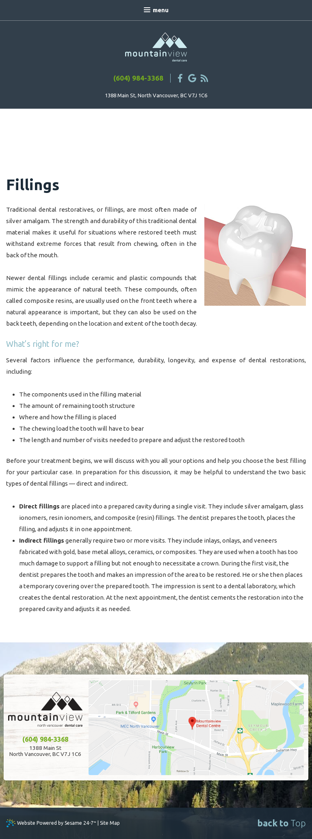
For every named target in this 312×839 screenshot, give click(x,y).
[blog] (204, 78)
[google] (192, 78)
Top (281, 823)
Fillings (47, 121)
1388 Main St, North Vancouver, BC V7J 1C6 (156, 95)
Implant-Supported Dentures (191, 131)
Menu (156, 10)
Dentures (179, 121)
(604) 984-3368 (138, 78)
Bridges (145, 121)
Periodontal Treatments (239, 121)
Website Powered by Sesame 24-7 (56, 823)
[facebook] (180, 78)
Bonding (112, 121)
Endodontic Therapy (108, 131)
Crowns (78, 121)
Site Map (110, 823)
